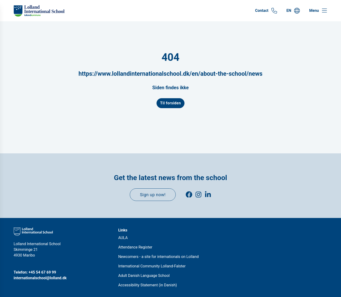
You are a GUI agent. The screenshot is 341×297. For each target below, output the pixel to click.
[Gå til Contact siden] (266, 10)
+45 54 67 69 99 (42, 272)
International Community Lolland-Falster (152, 266)
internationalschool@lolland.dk (40, 278)
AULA (123, 237)
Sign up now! (153, 194)
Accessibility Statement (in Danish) (147, 285)
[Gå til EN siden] (293, 10)
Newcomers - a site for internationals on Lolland (158, 256)
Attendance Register (135, 247)
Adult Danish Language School (144, 275)
